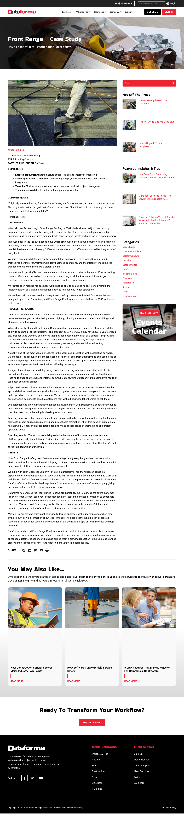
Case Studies (26, 47)
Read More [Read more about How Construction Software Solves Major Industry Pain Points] (16, 681)
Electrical (127, 260)
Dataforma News (131, 256)
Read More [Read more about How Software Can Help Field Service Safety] (73, 681)
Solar (125, 291)
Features (67, 12)
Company (116, 12)
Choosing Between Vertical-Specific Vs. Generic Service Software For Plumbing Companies (157, 220)
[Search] (173, 83)
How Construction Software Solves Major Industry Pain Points (31, 669)
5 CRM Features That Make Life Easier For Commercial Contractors (147, 669)
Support (129, 12)
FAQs (137, 777)
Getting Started (130, 265)
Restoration (128, 282)
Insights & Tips (130, 273)
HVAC (125, 269)
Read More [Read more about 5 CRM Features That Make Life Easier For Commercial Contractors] (130, 681)
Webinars (139, 783)
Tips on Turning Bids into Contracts (156, 121)
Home (11, 47)
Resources (100, 12)
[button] (24, 550)
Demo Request (142, 759)
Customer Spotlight (132, 251)
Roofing (126, 287)
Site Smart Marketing (73, 808)
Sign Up (138, 754)
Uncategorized (130, 296)
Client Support (142, 765)
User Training (141, 771)
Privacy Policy (169, 808)
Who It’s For (83, 12)
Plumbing (127, 278)
